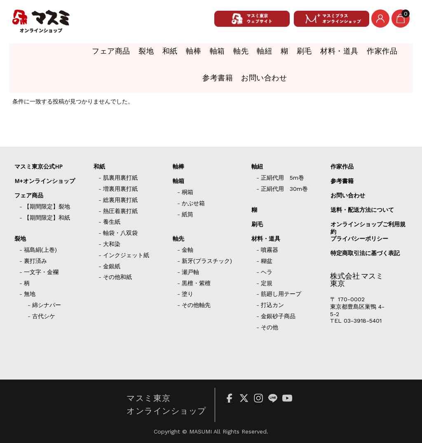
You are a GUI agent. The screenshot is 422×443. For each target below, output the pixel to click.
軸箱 (158, 54)
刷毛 (263, 54)
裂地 (74, 54)
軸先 (186, 54)
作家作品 (347, 54)
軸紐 (214, 54)
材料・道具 (302, 54)
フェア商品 (35, 54)
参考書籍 (390, 54)
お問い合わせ (211, 76)
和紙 (102, 54)
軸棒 (130, 54)
